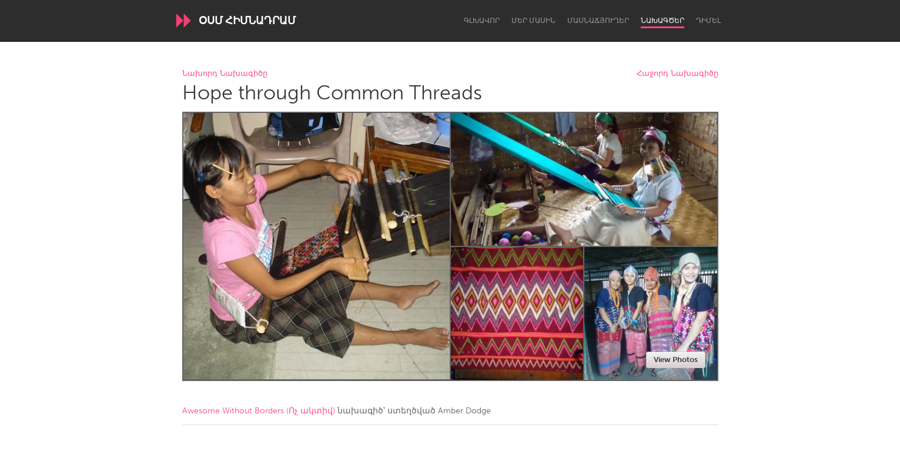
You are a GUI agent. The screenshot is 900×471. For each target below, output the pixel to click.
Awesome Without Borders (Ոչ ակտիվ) (258, 411)
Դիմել (708, 20)
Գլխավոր (482, 20)
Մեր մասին (533, 20)
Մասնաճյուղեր (598, 20)
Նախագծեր (662, 20)
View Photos (676, 359)
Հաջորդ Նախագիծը (677, 74)
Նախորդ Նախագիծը (224, 74)
